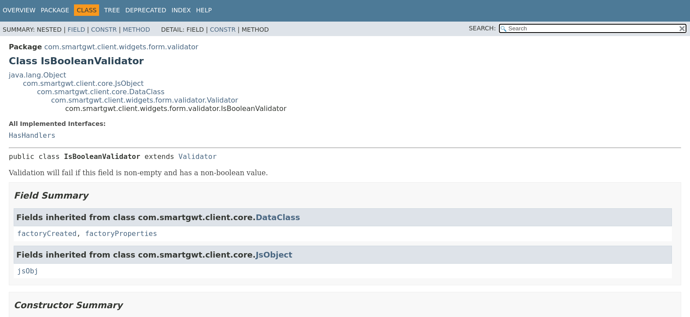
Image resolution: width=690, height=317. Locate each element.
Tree (112, 10)
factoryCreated (47, 233)
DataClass (278, 217)
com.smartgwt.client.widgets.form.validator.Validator (144, 100)
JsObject (274, 254)
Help (204, 10)
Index (181, 10)
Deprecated (145, 10)
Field (76, 29)
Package (55, 10)
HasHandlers (32, 135)
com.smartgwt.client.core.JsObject (83, 83)
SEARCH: (482, 28)
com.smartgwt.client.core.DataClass (101, 92)
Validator (197, 156)
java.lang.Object (37, 75)
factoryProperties (121, 233)
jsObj (27, 271)
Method (136, 29)
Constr (104, 29)
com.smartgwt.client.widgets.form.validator (121, 47)
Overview (19, 10)
